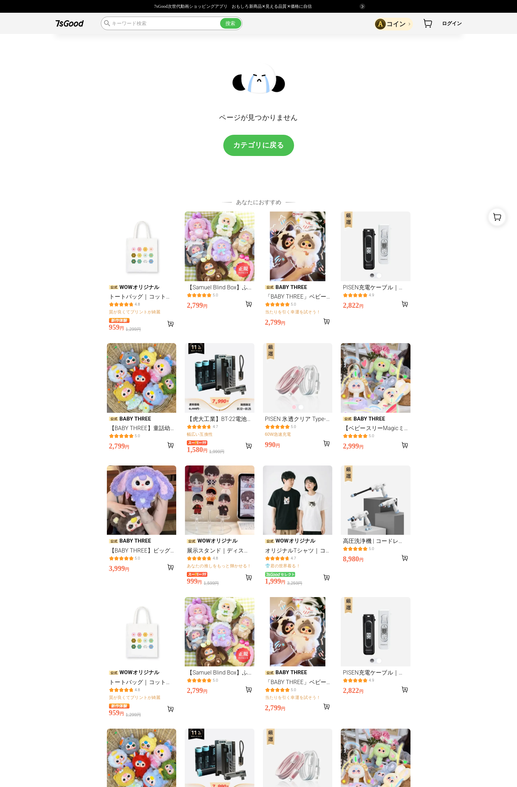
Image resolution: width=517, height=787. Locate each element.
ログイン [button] (452, 23)
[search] (171, 23)
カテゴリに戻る (258, 145)
